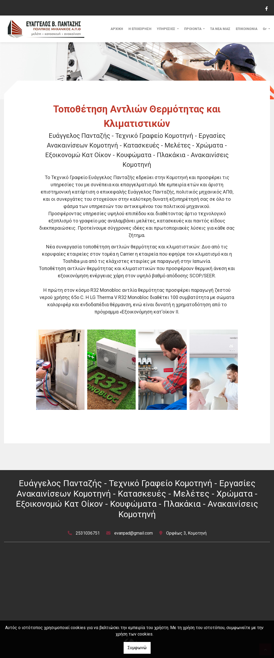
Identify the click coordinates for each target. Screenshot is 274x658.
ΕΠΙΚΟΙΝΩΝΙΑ (246, 29)
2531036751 (88, 533)
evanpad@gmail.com (133, 533)
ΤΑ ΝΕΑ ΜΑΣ (220, 29)
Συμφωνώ (137, 647)
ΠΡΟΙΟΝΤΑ (193, 29)
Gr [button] (265, 29)
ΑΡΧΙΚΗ (117, 29)
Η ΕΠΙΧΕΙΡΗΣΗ (139, 29)
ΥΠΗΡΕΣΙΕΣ (166, 29)
